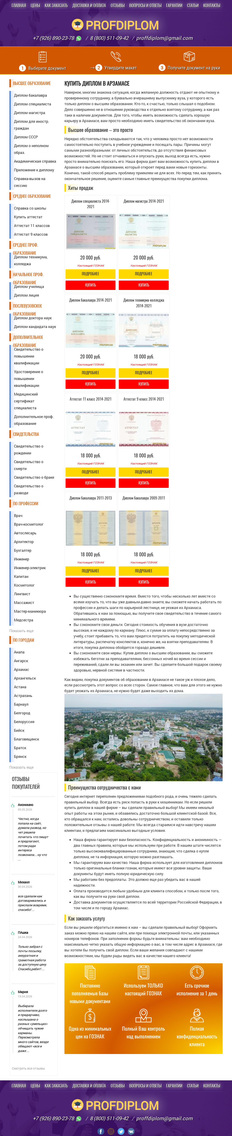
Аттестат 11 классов (32, 225)
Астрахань (23, 695)
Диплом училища (29, 286)
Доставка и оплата (89, 5)
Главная (19, 5)
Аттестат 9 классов (31, 234)
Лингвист (22, 593)
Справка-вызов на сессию (29, 182)
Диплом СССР (26, 136)
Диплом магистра (29, 112)
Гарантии (174, 5)
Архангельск (25, 678)
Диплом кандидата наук (35, 326)
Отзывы (118, 5)
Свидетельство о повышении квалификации (28, 356)
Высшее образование (32, 83)
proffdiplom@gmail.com (164, 38)
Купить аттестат (28, 216)
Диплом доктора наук (33, 317)
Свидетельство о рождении (28, 449)
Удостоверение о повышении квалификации (28, 378)
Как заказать (56, 5)
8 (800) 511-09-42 (109, 38)
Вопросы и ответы (145, 5)
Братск (20, 747)
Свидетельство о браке (34, 477)
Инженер (21, 559)
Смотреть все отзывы (28, 1068)
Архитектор (24, 541)
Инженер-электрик (30, 567)
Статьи (193, 5)
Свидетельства (26, 434)
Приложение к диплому (34, 169)
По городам (23, 640)
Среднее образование (32, 196)
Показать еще (21, 630)
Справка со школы (30, 208)
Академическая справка (35, 161)
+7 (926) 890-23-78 (57, 38)
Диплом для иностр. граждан (31, 125)
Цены (35, 5)
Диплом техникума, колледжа (30, 260)
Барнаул (21, 704)
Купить (90, 285)
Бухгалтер (22, 550)
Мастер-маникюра (30, 611)
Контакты (211, 5)
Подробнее (90, 273)
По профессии (25, 503)
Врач (18, 515)
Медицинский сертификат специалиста (26, 401)
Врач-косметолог (29, 524)
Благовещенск (26, 739)
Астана (20, 686)
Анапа (19, 652)
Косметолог (24, 585)
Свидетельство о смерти (28, 465)
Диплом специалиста (32, 103)
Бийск (19, 730)
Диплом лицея (26, 295)
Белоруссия (24, 721)
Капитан (21, 576)
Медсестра (23, 619)
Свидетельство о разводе (28, 489)
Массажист (24, 602)
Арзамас (21, 669)
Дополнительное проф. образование (34, 420)
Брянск (20, 756)
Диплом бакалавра (30, 95)
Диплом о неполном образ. (31, 149)
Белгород (22, 712)
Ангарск (21, 660)
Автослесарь (25, 532)
